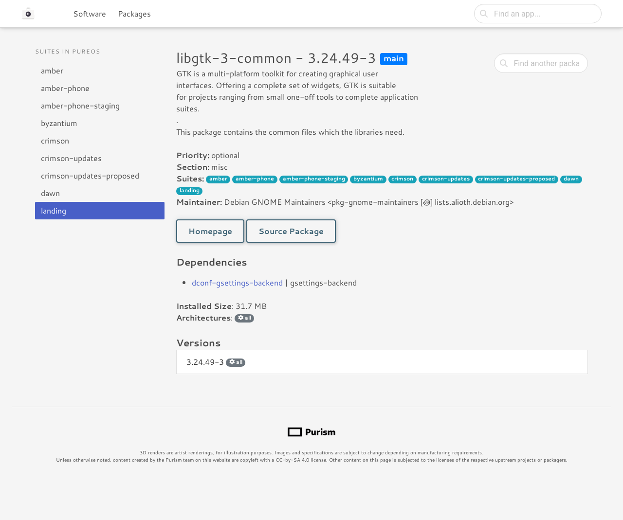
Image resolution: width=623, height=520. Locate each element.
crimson (55, 140)
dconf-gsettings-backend (237, 282)
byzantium (59, 122)
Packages (134, 13)
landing (53, 210)
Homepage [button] (210, 230)
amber (52, 70)
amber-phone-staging (80, 105)
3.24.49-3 (215, 361)
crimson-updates (71, 157)
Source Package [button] (291, 230)
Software (89, 13)
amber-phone (65, 87)
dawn (50, 192)
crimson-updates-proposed (90, 175)
